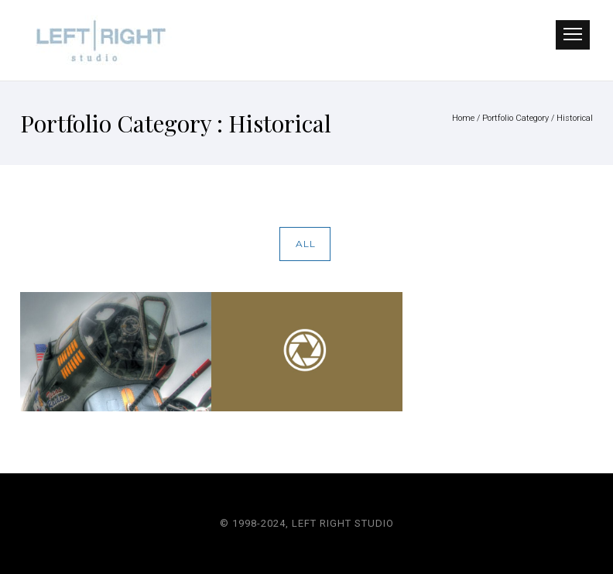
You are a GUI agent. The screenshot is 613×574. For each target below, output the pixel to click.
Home (463, 118)
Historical (574, 118)
